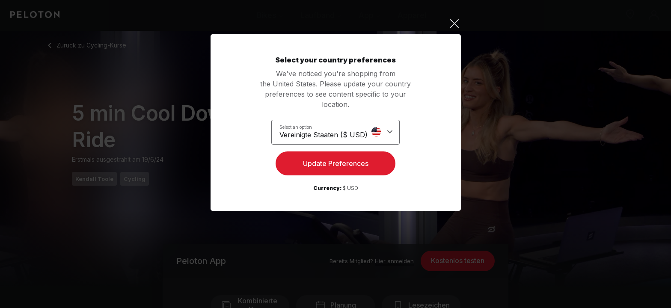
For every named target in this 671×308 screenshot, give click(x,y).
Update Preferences (335, 165)
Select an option (301, 126)
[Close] (336, 23)
